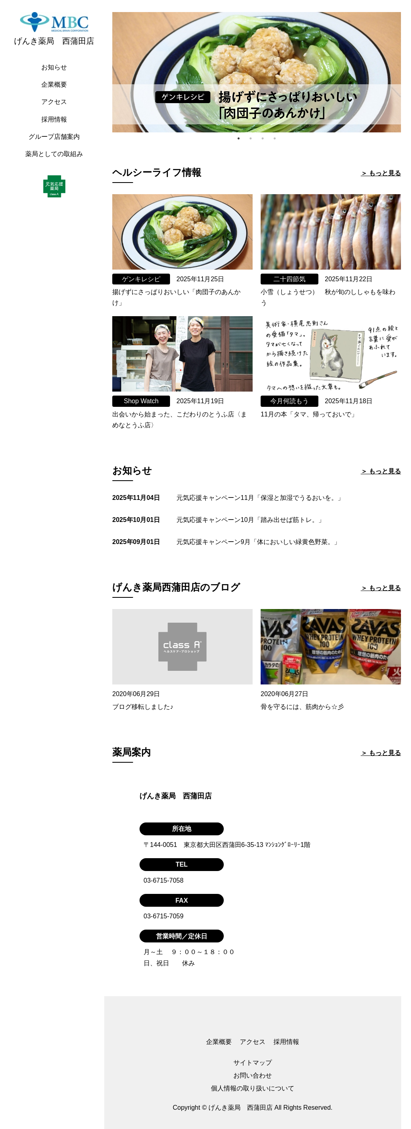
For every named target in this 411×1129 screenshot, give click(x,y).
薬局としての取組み (54, 153)
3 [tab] (263, 138)
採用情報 (54, 119)
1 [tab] (239, 138)
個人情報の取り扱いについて (252, 1088)
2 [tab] (251, 138)
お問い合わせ (252, 1075)
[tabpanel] (256, 72)
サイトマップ (252, 1062)
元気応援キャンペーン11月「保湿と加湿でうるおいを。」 (260, 497)
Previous (106, 72)
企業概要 (54, 84)
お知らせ (54, 67)
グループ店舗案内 (54, 136)
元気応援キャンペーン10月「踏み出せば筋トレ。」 (250, 519)
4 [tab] (275, 138)
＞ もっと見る (381, 173)
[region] (56, 564)
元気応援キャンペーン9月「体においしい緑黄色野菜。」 (258, 541)
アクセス (54, 101)
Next (407, 72)
